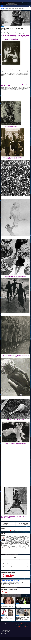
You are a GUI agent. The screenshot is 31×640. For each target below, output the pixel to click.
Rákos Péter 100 (4, 617)
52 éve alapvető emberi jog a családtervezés (7, 524)
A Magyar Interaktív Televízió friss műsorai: (10, 580)
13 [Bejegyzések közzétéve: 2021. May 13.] (15, 563)
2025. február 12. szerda (4, 618)
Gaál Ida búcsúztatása (5, 605)
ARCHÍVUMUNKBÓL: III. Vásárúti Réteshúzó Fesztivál (23, 524)
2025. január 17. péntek (19, 619)
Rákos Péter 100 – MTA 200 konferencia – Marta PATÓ (8, 582)
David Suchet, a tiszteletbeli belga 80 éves (7, 583)
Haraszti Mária (11, 606)
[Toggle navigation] (4, 6)
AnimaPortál (4, 3)
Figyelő (2, 615)
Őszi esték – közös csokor (5, 584)
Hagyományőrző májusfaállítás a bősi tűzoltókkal (8, 585)
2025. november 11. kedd (4, 606)
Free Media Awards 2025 (20, 605)
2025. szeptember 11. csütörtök (20, 606)
